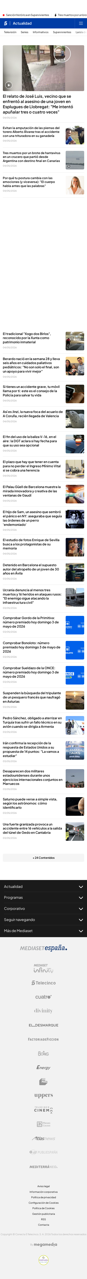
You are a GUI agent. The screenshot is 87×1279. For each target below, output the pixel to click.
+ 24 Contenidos (44, 857)
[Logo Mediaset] (43, 950)
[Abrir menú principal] (81, 23)
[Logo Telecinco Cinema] (43, 1110)
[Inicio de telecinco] (5, 23)
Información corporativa (44, 1191)
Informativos (41, 32)
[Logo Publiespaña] (43, 1152)
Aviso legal (43, 1186)
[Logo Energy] (43, 1068)
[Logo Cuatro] (43, 997)
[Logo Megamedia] (45, 1244)
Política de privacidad (43, 1197)
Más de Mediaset (43, 930)
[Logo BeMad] (43, 1082)
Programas (43, 897)
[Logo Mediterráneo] (43, 1166)
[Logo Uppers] (43, 1096)
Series (24, 32)
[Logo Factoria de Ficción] (43, 1039)
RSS (43, 1219)
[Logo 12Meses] (43, 1124)
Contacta (43, 1224)
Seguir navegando (43, 919)
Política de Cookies (43, 1208)
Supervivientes (62, 32)
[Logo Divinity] (43, 1011)
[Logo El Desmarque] (43, 1025)
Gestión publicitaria (43, 1213)
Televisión (10, 32)
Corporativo (43, 908)
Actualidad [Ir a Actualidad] (22, 23)
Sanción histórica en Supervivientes (27, 15)
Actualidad (43, 886)
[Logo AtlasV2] (43, 1138)
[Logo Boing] (43, 1053)
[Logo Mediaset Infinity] (43, 969)
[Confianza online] (44, 1264)
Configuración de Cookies (44, 1202)
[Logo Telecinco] (43, 983)
